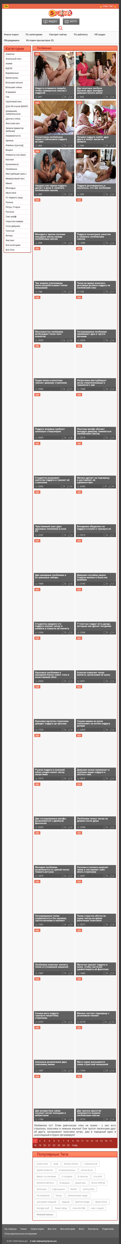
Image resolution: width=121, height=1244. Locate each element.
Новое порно (11, 34)
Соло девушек (13, 226)
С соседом (67, 1176)
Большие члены (14, 87)
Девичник (80, 1183)
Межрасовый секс (15, 178)
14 (96, 1141)
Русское (10, 212)
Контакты (93, 1229)
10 (77, 1141)
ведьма (66, 1202)
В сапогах (83, 1176)
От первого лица (14, 197)
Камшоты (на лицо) (16, 155)
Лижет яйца (61, 1208)
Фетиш (9, 235)
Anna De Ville (79, 1208)
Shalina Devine (71, 1164)
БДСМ (9, 68)
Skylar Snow (101, 1202)
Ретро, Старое (13, 207)
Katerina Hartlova (45, 1183)
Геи (7, 97)
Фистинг (10, 240)
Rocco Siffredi (98, 1183)
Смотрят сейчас (58, 34)
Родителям (108, 1229)
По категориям (34, 34)
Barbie (73, 1189)
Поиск (23, 1229)
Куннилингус (12, 164)
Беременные (12, 73)
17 (110, 1141)
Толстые (10, 231)
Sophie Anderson (45, 1170)
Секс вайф (11, 216)
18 (35, 1145)
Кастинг (10, 159)
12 (87, 1141)
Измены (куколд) (14, 145)
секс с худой (97, 1208)
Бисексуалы (12, 78)
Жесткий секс (13, 123)
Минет (9, 183)
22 (54, 1145)
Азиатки (10, 54)
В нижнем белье (67, 1170)
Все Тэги (10, 250)
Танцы (58, 1195)
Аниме (9, 63)
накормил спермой (46, 1202)
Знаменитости (13, 136)
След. (75, 1145)
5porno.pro (23, 1241)
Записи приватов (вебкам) (14, 129)
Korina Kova (87, 1170)
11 (82, 1141)
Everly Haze (42, 1164)
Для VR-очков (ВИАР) (17, 106)
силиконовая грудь (78, 1195)
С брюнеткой (90, 1164)
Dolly (56, 1164)
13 (92, 1141)
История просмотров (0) (40, 40)
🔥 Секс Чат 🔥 (108, 6)
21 (49, 1145)
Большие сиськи (14, 82)
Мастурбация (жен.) (16, 174)
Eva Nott (98, 1176)
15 (101, 1141)
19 (40, 1145)
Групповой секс (14, 101)
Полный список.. (45, 1214)
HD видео (100, 34)
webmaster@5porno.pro (46, 1241)
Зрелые (9, 140)
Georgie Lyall (43, 1208)
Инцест (9, 150)
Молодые (10, 188)
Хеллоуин (41, 1189)
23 (59, 1145)
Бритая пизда (82, 1202)
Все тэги (52, 1229)
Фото (81, 1229)
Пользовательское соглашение (20, 1233)
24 (63, 1145)
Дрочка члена (13, 118)
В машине (11, 92)
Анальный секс (13, 59)
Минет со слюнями (46, 1176)
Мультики (11, 193)
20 (44, 1145)
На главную (10, 1229)
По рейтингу (81, 34)
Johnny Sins (88, 1189)
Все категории (13, 245)
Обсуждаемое (11, 40)
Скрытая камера (14, 221)
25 (68, 1145)
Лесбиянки (11, 169)
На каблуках (43, 1195)
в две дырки (58, 1189)
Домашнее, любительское (13, 112)
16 (106, 1141)
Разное (9, 202)
